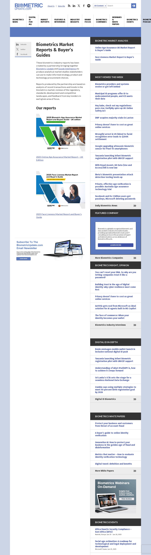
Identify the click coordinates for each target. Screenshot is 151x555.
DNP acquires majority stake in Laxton (114, 118)
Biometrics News (18, 20)
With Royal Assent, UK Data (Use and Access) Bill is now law (113, 166)
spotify (88, 5)
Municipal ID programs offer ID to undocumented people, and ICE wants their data (114, 96)
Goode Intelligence (67, 68)
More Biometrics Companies (109, 258)
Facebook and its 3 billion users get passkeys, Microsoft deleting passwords (115, 197)
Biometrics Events (132, 20)
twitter (78, 5)
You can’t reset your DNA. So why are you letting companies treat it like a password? (115, 275)
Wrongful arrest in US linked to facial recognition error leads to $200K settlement (113, 137)
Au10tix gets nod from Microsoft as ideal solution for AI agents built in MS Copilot (115, 307)
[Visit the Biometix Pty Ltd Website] (115, 245)
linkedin (74, 5)
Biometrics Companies (101, 20)
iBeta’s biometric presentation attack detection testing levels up (114, 175)
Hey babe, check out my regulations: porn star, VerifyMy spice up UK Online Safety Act (114, 108)
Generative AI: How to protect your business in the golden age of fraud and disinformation (115, 445)
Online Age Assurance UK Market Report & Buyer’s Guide (115, 49)
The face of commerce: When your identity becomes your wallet (112, 316)
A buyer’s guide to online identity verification (111, 434)
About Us (51, 6)
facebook (83, 5)
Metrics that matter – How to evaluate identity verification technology (114, 455)
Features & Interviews (59, 20)
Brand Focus (88, 20)
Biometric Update (45, 68)
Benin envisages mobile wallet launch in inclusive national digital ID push (115, 350)
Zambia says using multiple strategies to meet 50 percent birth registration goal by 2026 (115, 390)
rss (69, 5)
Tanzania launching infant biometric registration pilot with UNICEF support (114, 157)
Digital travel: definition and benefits (113, 464)
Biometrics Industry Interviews (110, 325)
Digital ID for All (32, 20)
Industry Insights (75, 20)
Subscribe (61, 6)
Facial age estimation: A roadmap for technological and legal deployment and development (115, 545)
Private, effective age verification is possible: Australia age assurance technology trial (113, 186)
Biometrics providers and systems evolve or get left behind (112, 85)
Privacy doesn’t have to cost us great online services (114, 125)
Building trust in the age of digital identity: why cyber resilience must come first (115, 287)
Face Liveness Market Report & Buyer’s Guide (114, 58)
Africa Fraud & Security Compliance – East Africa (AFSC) (115, 532)
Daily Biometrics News (106, 205)
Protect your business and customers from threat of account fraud (114, 424)
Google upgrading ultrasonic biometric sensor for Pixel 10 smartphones (114, 147)
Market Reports (45, 20)
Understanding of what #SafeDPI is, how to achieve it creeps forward (115, 369)
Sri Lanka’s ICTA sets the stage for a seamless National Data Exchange (113, 378)
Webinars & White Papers (117, 20)
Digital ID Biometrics (105, 399)
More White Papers (104, 471)
